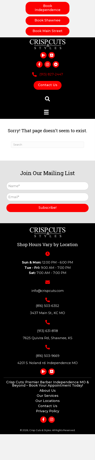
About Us (47, 391)
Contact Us (47, 406)
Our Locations (47, 401)
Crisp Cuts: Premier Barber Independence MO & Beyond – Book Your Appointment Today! (47, 383)
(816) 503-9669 (47, 356)
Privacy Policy (47, 411)
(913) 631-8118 (47, 331)
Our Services (47, 396)
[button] (43, 55)
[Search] (47, 145)
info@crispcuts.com (47, 291)
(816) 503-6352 (47, 306)
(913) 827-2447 (51, 74)
